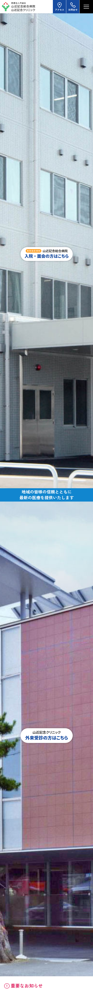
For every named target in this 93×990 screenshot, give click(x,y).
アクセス (59, 6)
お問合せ (73, 6)
